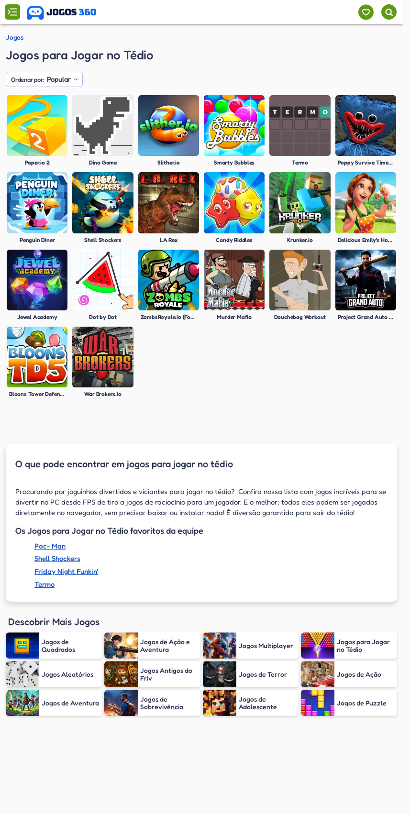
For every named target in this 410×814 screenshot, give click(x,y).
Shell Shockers (57, 558)
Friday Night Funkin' (66, 571)
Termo (44, 584)
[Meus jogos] (366, 12)
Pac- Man (50, 545)
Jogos (14, 37)
